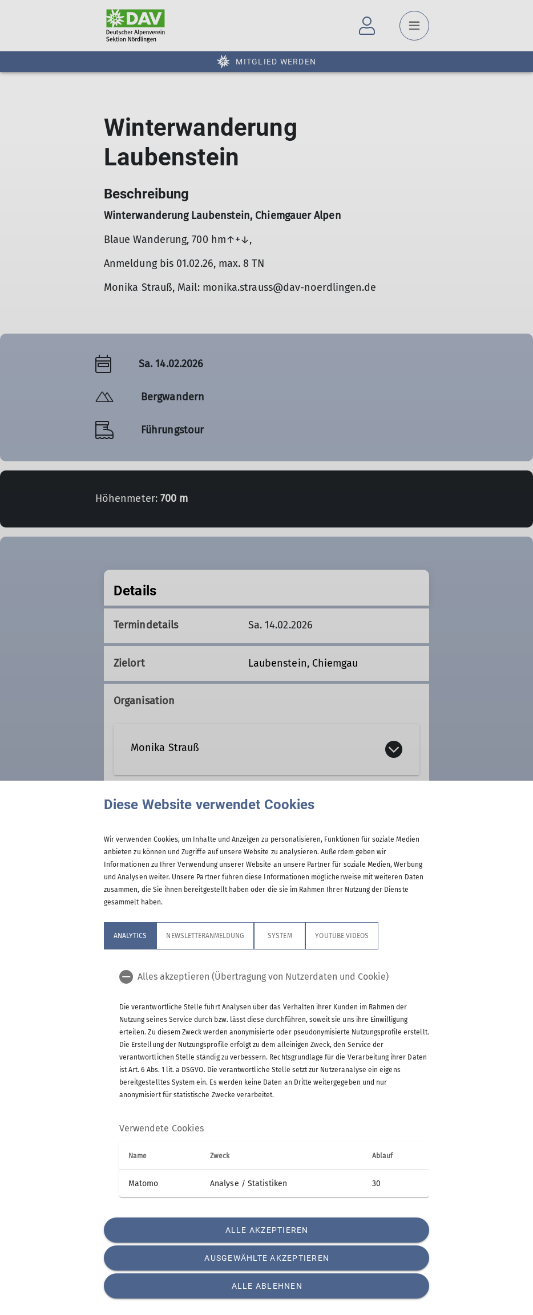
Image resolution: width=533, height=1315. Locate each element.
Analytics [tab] (130, 936)
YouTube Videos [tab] (342, 936)
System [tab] (280, 936)
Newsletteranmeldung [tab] (205, 936)
